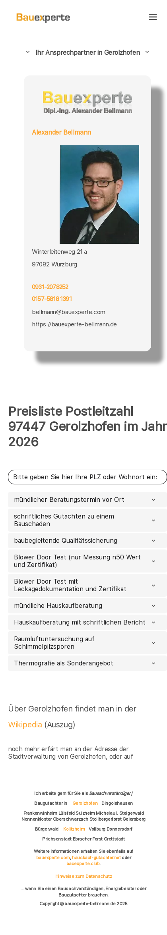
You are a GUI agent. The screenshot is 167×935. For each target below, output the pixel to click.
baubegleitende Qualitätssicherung (85, 540)
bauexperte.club (83, 863)
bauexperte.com (53, 857)
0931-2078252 (50, 287)
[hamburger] (152, 17)
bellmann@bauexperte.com (68, 312)
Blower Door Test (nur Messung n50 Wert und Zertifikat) (85, 561)
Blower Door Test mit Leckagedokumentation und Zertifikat (85, 585)
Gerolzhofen (85, 803)
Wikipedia (26, 724)
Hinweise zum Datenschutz (83, 876)
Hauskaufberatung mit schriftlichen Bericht (85, 622)
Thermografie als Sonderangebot (85, 663)
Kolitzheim (74, 829)
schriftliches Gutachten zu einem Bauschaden (85, 520)
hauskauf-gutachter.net (96, 857)
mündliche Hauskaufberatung (85, 605)
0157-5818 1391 (52, 299)
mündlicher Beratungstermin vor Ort (85, 499)
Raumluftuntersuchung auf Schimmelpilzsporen (85, 642)
